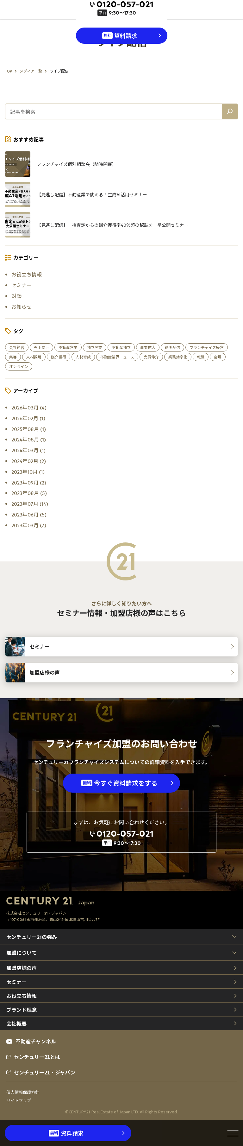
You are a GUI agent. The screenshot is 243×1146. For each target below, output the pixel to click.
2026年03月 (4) (29, 407)
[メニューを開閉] (232, 1133)
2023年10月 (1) (28, 471)
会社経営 (16, 347)
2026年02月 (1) (28, 418)
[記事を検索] (230, 111)
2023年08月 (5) (29, 492)
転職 (200, 356)
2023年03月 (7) (28, 525)
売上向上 (41, 347)
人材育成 (83, 356)
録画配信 (172, 347)
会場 (217, 356)
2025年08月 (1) (28, 428)
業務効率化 (177, 356)
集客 (13, 356)
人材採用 (33, 356)
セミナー (21, 285)
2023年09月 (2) (28, 482)
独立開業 (94, 347)
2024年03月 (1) (28, 449)
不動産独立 (121, 347)
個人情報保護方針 (22, 1092)
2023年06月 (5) (29, 514)
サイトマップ (18, 1100)
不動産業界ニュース (117, 356)
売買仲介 (151, 356)
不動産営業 (68, 347)
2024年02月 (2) (28, 460)
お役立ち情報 (26, 274)
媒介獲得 (58, 356)
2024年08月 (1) (28, 439)
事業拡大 (147, 347)
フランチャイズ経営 (207, 347)
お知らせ (21, 306)
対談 (16, 295)
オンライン (18, 366)
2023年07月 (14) (29, 503)
